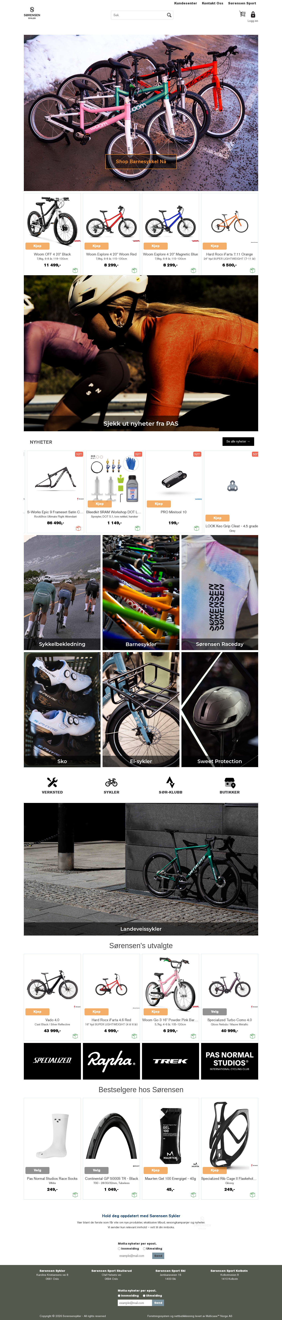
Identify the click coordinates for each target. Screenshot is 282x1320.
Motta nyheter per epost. (137, 1243)
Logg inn (253, 20)
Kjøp (37, 246)
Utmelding (154, 1248)
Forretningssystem (158, 1316)
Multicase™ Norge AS (219, 1316)
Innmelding (130, 1248)
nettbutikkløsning (184, 1316)
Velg (215, 1012)
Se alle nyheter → (238, 441)
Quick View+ (60, 244)
